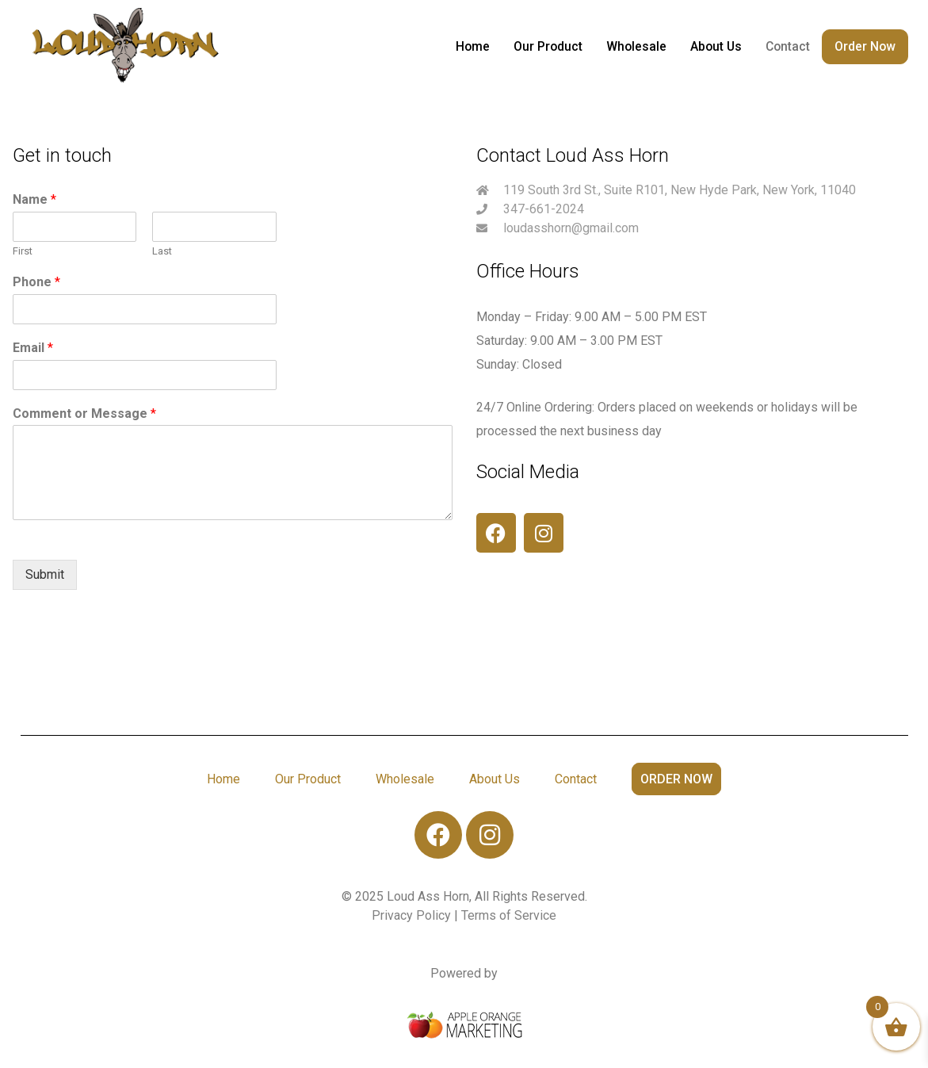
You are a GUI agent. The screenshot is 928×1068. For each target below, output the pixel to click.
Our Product (551, 46)
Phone (36, 281)
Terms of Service (508, 915)
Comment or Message (84, 413)
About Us (717, 46)
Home (476, 46)
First (22, 251)
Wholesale (638, 46)
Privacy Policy (413, 915)
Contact (788, 46)
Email (33, 347)
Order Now (865, 46)
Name (34, 199)
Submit (44, 574)
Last (162, 251)
